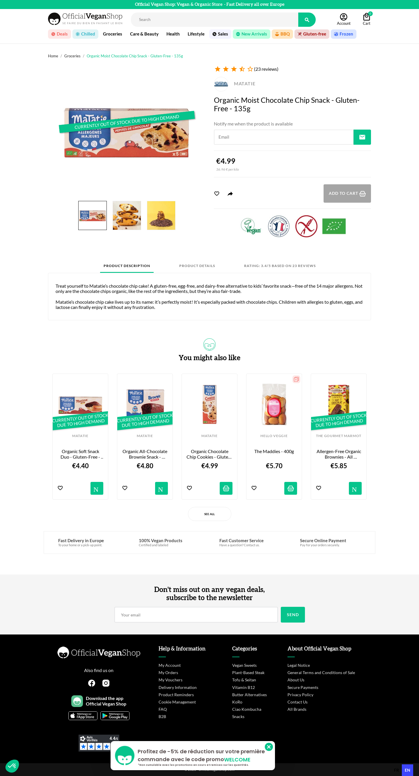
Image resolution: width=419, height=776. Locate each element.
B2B (162, 716)
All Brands (296, 709)
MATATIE (234, 83)
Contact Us (297, 701)
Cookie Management (177, 701)
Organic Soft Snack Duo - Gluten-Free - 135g (81, 454)
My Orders (168, 672)
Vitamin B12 (243, 687)
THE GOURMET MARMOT (338, 436)
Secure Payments (302, 687)
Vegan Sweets (244, 665)
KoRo (237, 701)
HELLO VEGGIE (273, 436)
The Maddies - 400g (274, 451)
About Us (295, 679)
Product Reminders (176, 694)
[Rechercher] (214, 20)
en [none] (407, 770)
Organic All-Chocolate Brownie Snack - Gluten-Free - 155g (145, 454)
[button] (12, 766)
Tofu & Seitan (244, 679)
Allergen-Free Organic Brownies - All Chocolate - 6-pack (339, 454)
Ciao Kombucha (246, 709)
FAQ (163, 709)
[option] (396, 770)
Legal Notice (298, 665)
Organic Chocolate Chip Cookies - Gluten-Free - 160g (209, 454)
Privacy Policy (300, 694)
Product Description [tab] (127, 266)
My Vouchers (170, 679)
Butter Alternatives (249, 694)
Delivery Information (178, 687)
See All (209, 514)
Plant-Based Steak (248, 672)
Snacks (238, 716)
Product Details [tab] (197, 266)
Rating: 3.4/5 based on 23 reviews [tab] (280, 266)
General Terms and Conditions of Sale (321, 672)
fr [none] (396, 770)
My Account (170, 665)
